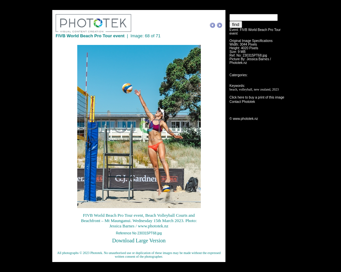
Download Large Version (139, 240)
